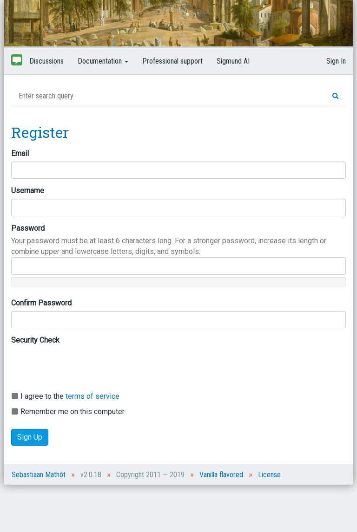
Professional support (172, 61)
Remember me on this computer (68, 411)
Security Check (35, 340)
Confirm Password (41, 302)
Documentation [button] (103, 61)
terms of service (92, 396)
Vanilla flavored (221, 474)
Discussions (46, 61)
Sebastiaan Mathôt (39, 474)
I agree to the (65, 396)
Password (28, 228)
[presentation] (81, 366)
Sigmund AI (233, 61)
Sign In (336, 61)
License (269, 474)
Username (27, 190)
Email (20, 153)
